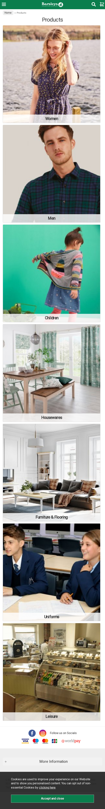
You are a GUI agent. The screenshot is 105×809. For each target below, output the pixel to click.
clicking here (47, 787)
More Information (53, 761)
